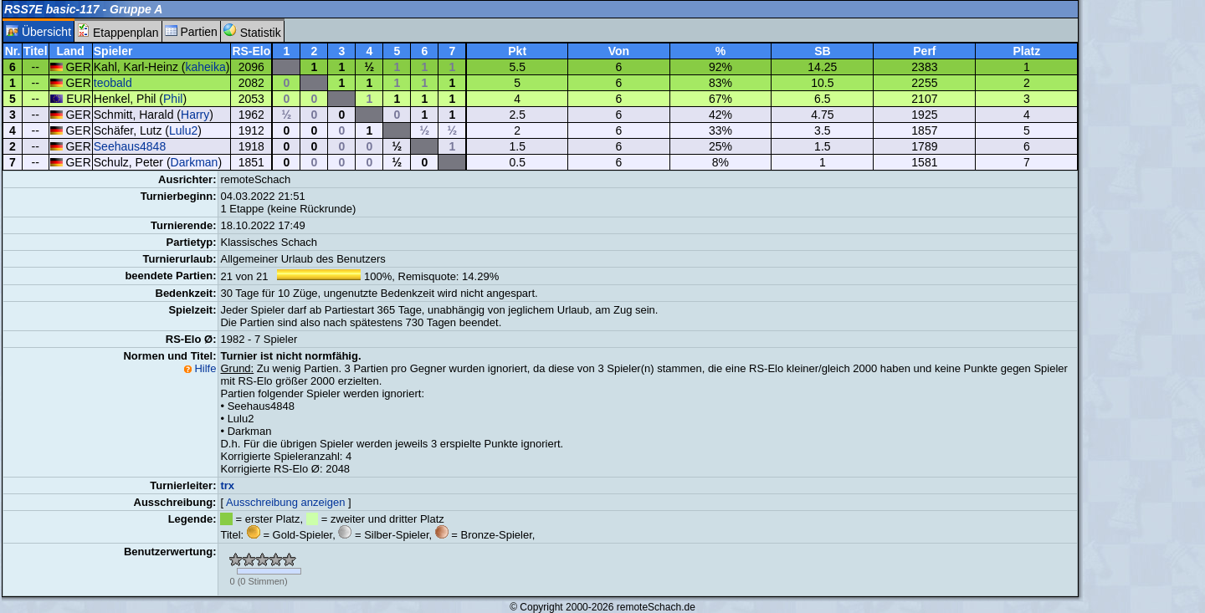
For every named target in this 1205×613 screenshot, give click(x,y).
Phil (172, 98)
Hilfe (205, 368)
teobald (113, 82)
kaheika (205, 67)
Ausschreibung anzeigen (285, 502)
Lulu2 (183, 130)
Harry (195, 114)
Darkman (194, 162)
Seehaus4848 (130, 146)
